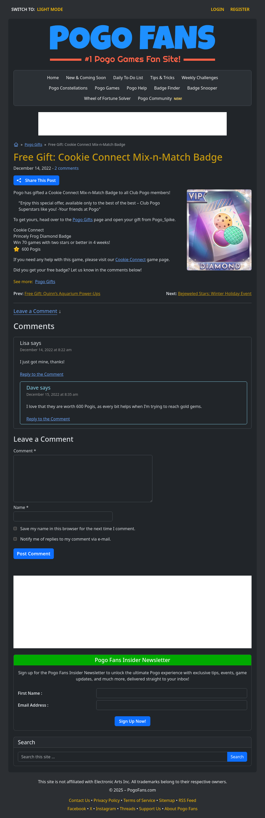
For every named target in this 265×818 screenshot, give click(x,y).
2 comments (67, 168)
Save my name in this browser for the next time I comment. (77, 528)
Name (20, 507)
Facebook (77, 809)
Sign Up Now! (132, 721)
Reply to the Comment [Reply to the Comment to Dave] (48, 419)
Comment (24, 451)
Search (237, 757)
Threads (128, 809)
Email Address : (33, 705)
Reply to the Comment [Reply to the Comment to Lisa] (41, 374)
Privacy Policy (107, 800)
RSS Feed (187, 800)
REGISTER (239, 9)
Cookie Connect (130, 259)
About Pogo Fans (181, 809)
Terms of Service (139, 800)
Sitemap (167, 800)
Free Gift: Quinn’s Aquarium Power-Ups (62, 293)
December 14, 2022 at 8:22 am (46, 349)
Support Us (150, 809)
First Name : (30, 693)
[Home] (16, 144)
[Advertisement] (132, 123)
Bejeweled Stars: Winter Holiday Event (215, 293)
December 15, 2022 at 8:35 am (52, 394)
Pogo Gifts (33, 144)
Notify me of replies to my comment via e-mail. (65, 539)
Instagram (106, 809)
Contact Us (79, 800)
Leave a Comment (35, 311)
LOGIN (217, 9)
